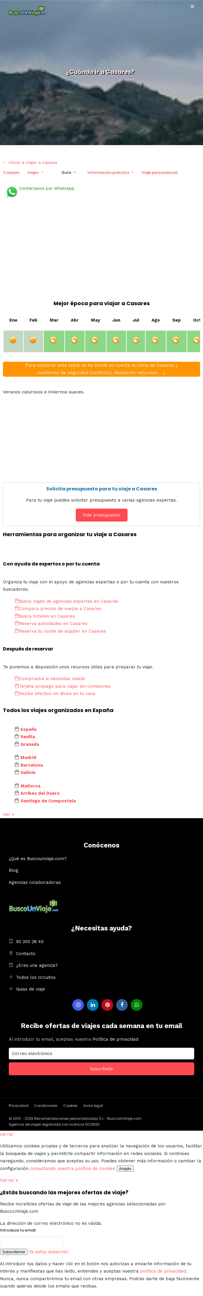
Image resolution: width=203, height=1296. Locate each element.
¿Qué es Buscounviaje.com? (38, 858)
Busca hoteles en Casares (45, 616)
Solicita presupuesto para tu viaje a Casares (101, 488)
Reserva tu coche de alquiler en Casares (60, 631)
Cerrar (9, 1180)
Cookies (70, 1105)
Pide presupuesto (101, 515)
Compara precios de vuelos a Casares (58, 608)
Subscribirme (13, 1252)
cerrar (7, 1134)
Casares (11, 172)
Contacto (25, 953)
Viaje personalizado (161, 172)
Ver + (8, 814)
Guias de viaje (30, 989)
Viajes (33, 172)
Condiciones (45, 1105)
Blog (13, 870)
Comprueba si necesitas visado (50, 678)
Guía (66, 172)
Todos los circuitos (36, 977)
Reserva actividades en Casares (51, 623)
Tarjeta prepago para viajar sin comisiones (63, 686)
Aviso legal (93, 1105)
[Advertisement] (101, 256)
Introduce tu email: (18, 1230)
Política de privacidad (115, 1039)
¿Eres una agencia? (37, 965)
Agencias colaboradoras (35, 882)
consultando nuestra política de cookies (72, 1168)
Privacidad (18, 1105)
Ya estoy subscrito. (49, 1251)
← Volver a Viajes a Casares (30, 162)
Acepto (125, 1168)
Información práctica (108, 172)
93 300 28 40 (30, 941)
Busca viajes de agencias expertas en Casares (66, 601)
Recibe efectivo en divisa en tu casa (55, 693)
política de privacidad (163, 1271)
